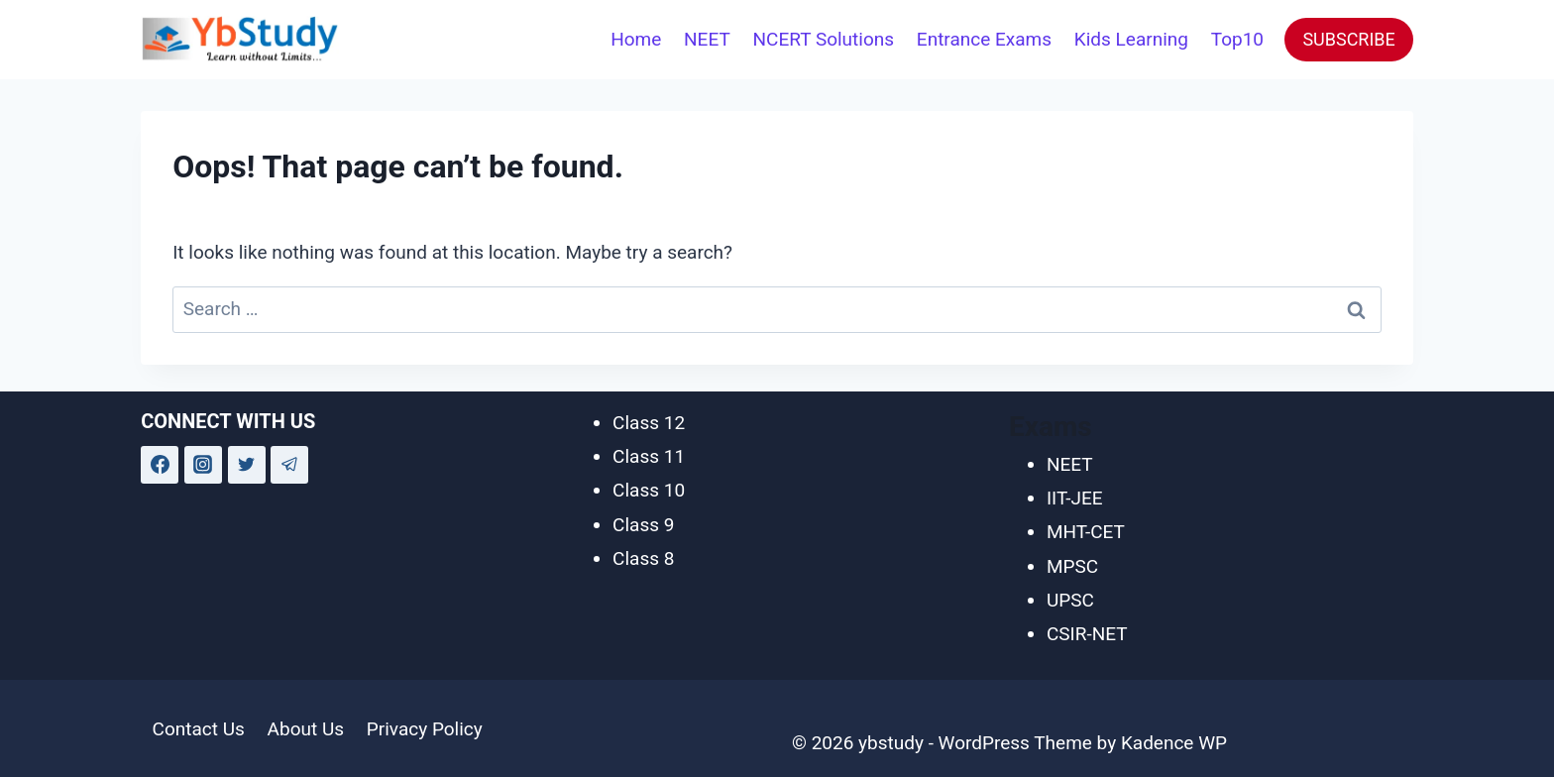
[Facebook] (159, 465)
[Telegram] (289, 465)
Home (635, 39)
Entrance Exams (984, 39)
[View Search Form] (572, 39)
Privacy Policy (425, 729)
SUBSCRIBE (1348, 39)
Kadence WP (1174, 742)
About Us (306, 729)
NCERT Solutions (824, 39)
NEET (707, 39)
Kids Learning (1131, 39)
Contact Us (199, 729)
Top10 (1237, 39)
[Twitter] (247, 465)
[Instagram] (203, 465)
